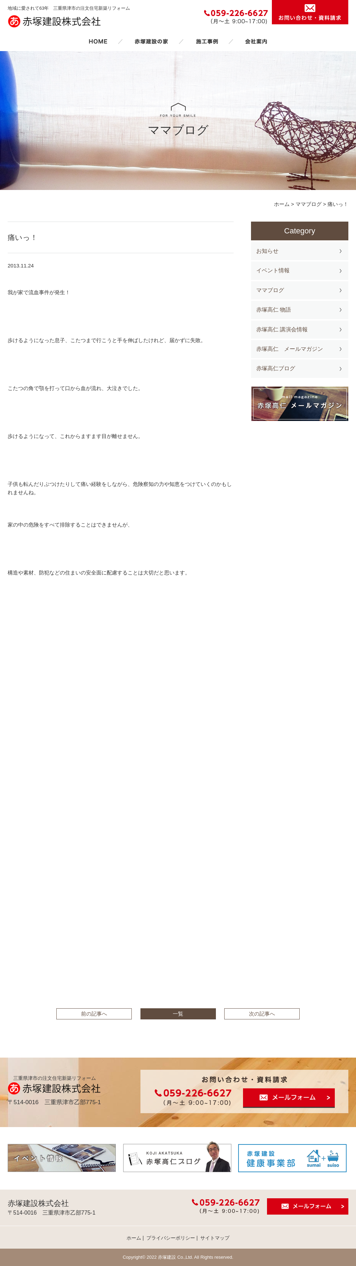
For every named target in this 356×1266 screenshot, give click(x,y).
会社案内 (256, 41)
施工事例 (206, 41)
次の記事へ (262, 1014)
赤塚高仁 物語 (273, 310)
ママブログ (270, 290)
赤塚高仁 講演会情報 (282, 329)
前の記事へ (94, 1014)
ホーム (98, 41)
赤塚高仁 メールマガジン (289, 349)
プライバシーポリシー (170, 1238)
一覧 (178, 1014)
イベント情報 (273, 270)
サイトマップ (214, 1238)
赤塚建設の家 (151, 41)
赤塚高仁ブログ (275, 368)
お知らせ (267, 251)
